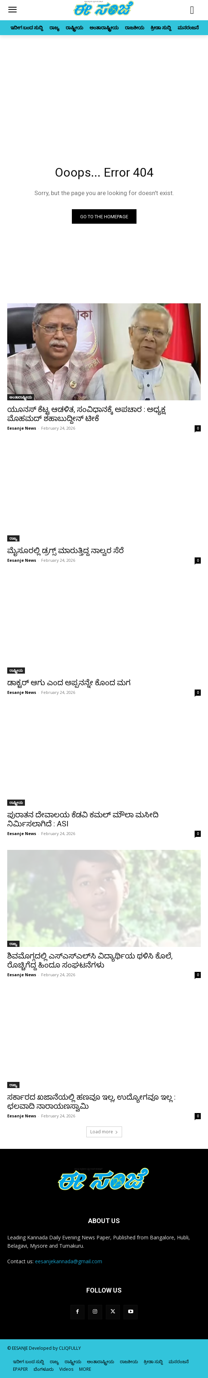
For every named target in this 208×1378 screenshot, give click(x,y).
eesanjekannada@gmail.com (68, 1261)
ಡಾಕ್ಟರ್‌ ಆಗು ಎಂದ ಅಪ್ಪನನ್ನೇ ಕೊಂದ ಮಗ (69, 682)
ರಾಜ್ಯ (13, 538)
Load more (104, 1132)
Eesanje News (21, 428)
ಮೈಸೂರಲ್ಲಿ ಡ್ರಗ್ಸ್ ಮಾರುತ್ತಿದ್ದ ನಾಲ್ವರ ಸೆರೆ (65, 550)
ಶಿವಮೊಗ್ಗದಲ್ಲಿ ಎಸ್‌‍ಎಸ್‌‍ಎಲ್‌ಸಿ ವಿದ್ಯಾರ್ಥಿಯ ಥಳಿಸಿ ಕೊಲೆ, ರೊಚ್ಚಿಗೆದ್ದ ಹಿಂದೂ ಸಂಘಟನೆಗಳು (90, 960)
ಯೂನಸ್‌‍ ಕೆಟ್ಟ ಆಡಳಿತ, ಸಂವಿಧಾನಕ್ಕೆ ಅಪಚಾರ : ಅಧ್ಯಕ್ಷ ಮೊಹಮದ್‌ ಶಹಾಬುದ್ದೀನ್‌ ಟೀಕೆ (86, 414)
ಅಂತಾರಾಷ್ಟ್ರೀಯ (20, 397)
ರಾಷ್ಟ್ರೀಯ (16, 670)
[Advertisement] (104, 89)
